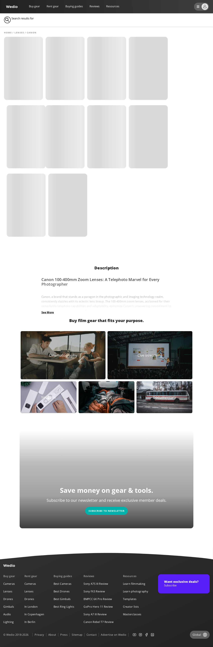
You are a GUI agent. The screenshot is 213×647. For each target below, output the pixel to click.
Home (8, 32)
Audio (7, 614)
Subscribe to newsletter (106, 510)
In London (31, 606)
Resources (130, 576)
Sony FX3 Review (94, 591)
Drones (8, 599)
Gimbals (8, 606)
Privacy (39, 635)
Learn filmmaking (134, 584)
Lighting (8, 622)
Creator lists (131, 606)
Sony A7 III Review (95, 614)
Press (64, 635)
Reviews (95, 6)
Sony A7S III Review (96, 584)
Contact (92, 635)
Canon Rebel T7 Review (98, 622)
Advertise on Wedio (113, 635)
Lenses (19, 32)
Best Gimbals (62, 599)
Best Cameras (63, 584)
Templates (130, 599)
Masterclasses (132, 614)
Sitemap (77, 635)
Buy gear (34, 6)
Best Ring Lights (64, 606)
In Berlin (29, 622)
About (52, 635)
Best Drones (62, 591)
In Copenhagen (34, 614)
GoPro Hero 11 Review (98, 606)
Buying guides (74, 6)
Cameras (9, 584)
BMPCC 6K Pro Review (98, 599)
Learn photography (135, 591)
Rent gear (53, 6)
